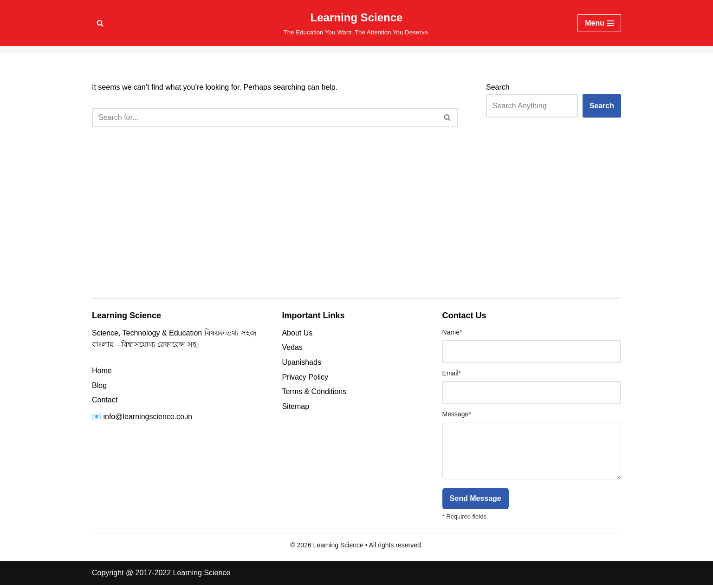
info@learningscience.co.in (147, 417)
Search (498, 87)
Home (102, 371)
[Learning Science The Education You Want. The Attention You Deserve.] (357, 23)
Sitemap (295, 406)
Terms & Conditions (314, 391)
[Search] (100, 23)
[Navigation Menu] (599, 23)
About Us (297, 333)
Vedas (292, 347)
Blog (99, 385)
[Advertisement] (356, 225)
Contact (104, 400)
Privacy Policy (305, 377)
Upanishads (301, 362)
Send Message (475, 498)
